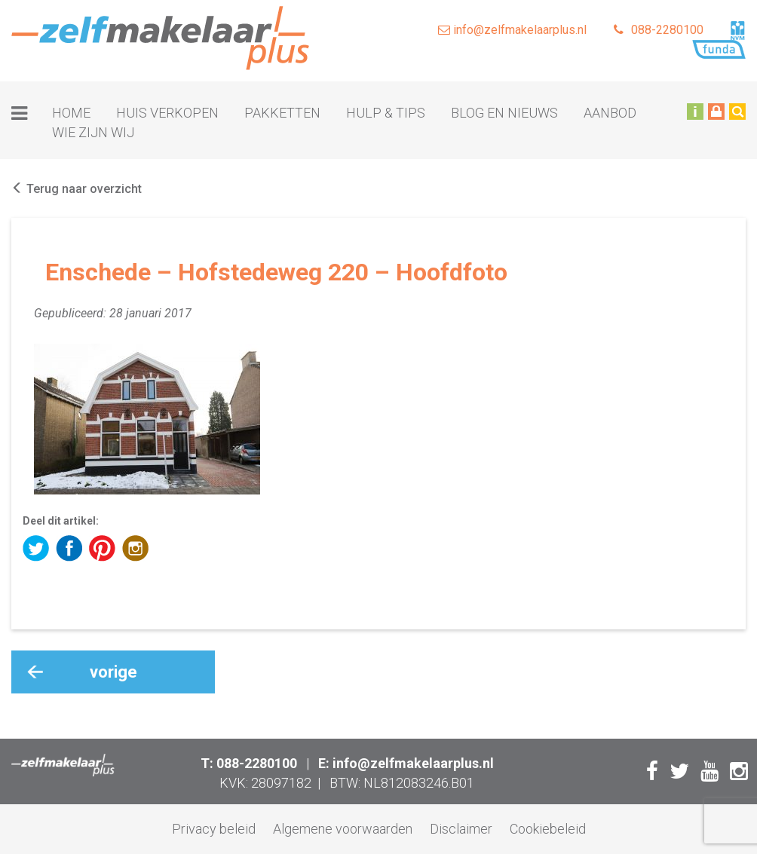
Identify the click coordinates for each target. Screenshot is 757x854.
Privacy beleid (214, 829)
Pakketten (282, 113)
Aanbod (610, 113)
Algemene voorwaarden (342, 829)
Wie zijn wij (93, 132)
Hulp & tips (385, 113)
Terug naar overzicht (76, 189)
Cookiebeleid (548, 829)
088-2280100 (658, 30)
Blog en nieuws (504, 113)
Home (71, 113)
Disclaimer (461, 829)
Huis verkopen (167, 113)
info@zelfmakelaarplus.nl (512, 30)
